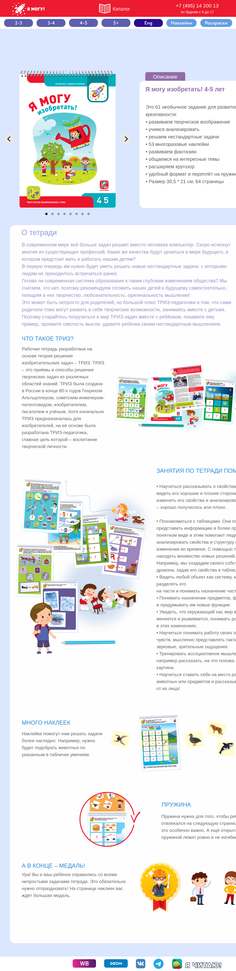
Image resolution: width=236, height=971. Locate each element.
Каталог (121, 9)
